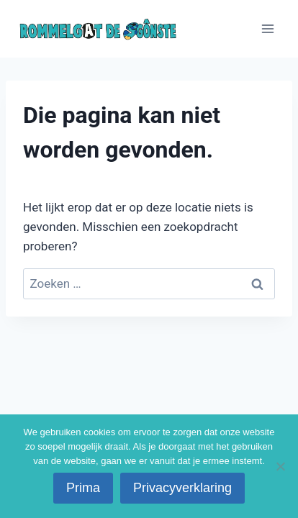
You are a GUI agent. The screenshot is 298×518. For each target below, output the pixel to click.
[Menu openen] (267, 28)
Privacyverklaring (182, 488)
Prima (83, 488)
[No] (280, 466)
